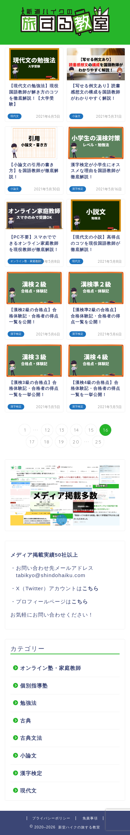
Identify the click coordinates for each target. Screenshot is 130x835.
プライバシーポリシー (51, 818)
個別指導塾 (34, 686)
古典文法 (31, 738)
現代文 (28, 790)
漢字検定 (31, 773)
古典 (25, 721)
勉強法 (28, 703)
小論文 (28, 755)
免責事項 (90, 818)
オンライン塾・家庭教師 (50, 668)
